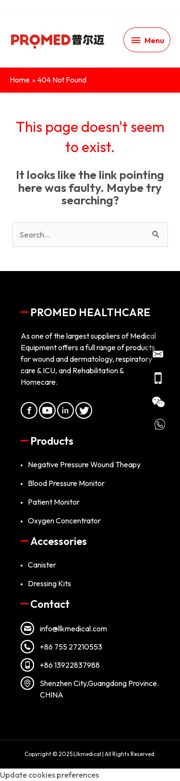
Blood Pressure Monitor (66, 483)
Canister (42, 564)
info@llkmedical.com (73, 628)
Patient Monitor (54, 502)
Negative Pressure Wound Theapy (84, 464)
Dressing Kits (49, 583)
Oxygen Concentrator (64, 520)
